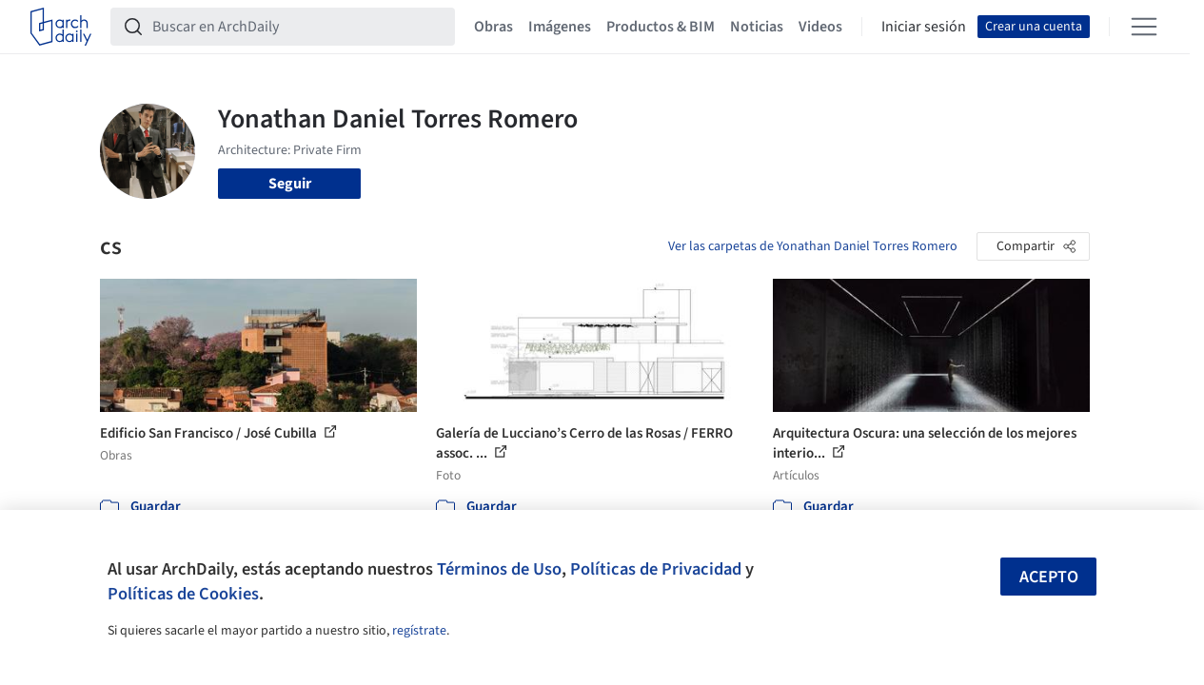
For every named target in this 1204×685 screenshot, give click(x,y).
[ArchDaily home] (60, 27)
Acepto (1048, 577)
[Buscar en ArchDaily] (298, 26)
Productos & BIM (660, 26)
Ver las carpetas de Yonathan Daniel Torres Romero (812, 246)
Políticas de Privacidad (655, 569)
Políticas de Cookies (183, 593)
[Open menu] (1144, 26)
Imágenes (559, 26)
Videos (820, 26)
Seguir (289, 183)
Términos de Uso (499, 569)
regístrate (419, 630)
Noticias (756, 26)
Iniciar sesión (923, 26)
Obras (493, 26)
